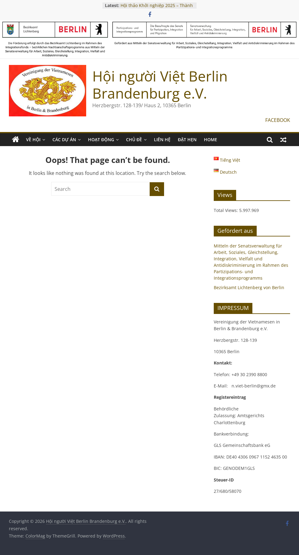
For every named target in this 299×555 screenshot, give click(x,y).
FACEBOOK (277, 120)
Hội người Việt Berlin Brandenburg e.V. (160, 84)
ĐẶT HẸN (187, 139)
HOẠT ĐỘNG (101, 139)
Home (210, 139)
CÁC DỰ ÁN (64, 139)
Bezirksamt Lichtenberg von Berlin (249, 287)
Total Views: (226, 210)
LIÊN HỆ (162, 139)
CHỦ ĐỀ (134, 139)
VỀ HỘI (33, 139)
